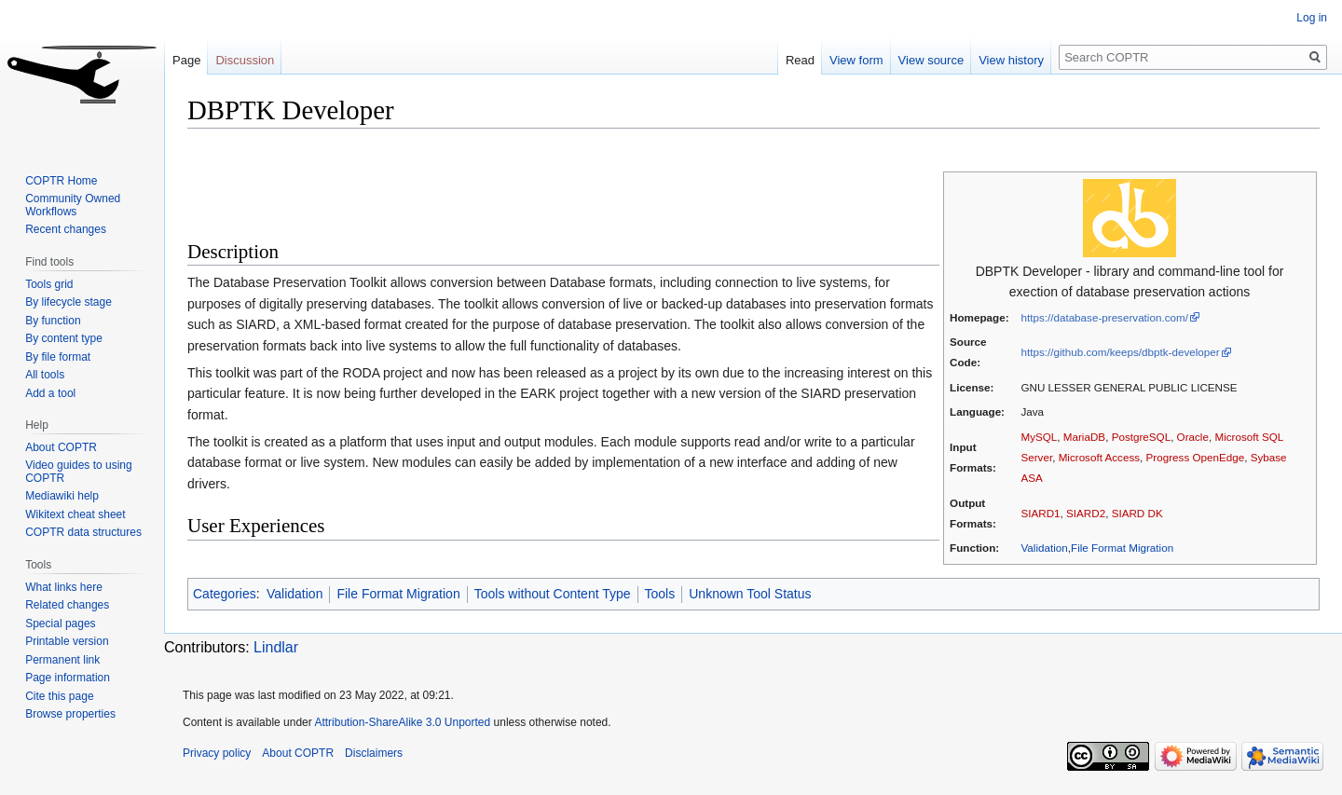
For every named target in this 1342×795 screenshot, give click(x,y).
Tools (660, 593)
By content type (64, 338)
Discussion (244, 60)
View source (931, 60)
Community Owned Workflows (72, 205)
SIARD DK (1137, 513)
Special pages (60, 623)
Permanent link (62, 659)
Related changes (67, 604)
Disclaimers (374, 753)
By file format (57, 356)
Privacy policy (217, 753)
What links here (64, 587)
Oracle (1193, 437)
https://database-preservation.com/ (1103, 317)
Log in (1311, 17)
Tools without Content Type (552, 593)
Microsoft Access (1099, 457)
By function (52, 320)
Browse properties (70, 713)
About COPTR (61, 447)
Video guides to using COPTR (78, 472)
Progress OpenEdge (1195, 457)
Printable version (66, 641)
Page (186, 60)
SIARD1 (1040, 513)
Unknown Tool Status (750, 593)
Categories (224, 593)
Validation (1043, 547)
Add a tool (50, 393)
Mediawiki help (62, 495)
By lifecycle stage (68, 301)
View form (856, 60)
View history (1011, 60)
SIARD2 (1085, 513)
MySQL (1038, 437)
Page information (67, 677)
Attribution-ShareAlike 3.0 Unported (402, 722)
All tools (44, 374)
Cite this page (59, 696)
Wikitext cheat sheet (75, 514)
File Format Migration (1122, 547)
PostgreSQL (1141, 437)
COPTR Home (61, 180)
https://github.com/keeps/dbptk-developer (1119, 352)
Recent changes (65, 229)
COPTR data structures (83, 532)
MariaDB (1084, 437)
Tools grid (49, 284)
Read (800, 60)
